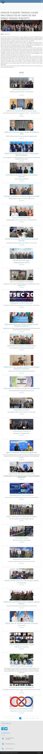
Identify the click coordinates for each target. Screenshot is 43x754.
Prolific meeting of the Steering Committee (21, 516)
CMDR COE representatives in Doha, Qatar (21, 111)
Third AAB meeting (21, 538)
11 (30, 718)
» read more (21, 95)
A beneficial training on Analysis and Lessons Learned (21, 176)
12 (33, 718)
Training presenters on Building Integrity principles (21, 196)
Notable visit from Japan (21, 260)
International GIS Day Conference (21, 495)
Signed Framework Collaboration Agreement (21, 452)
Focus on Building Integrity (21, 218)
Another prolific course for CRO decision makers (22, 580)
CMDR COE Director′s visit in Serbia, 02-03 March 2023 (21, 133)
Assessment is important (21, 559)
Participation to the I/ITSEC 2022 (21, 303)
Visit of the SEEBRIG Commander (21, 282)
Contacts (39, 752)
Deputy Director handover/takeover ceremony (21, 623)
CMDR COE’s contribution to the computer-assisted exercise (21, 603)
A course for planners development (21, 687)
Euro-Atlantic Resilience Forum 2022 (21, 474)
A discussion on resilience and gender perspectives (21, 388)
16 (37, 718)
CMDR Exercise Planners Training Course (21, 346)
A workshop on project (22, 410)
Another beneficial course (21, 89)
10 (27, 718)
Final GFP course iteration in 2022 (21, 709)
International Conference (21, 431)
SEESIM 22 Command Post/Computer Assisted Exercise (21, 240)
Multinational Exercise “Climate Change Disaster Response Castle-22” (21, 325)
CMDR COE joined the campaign (21, 666)
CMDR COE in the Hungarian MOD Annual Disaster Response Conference (22, 368)
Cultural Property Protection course (21, 645)
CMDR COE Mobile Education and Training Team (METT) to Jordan (21, 154)
